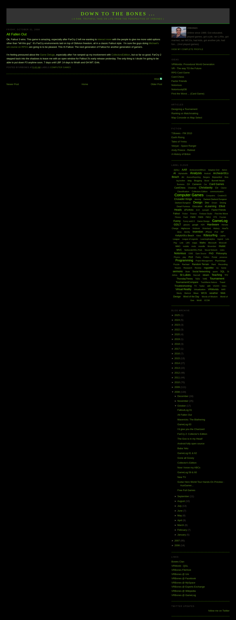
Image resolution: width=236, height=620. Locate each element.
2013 (177, 368)
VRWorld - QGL (179, 565)
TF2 (226, 275)
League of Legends (190, 239)
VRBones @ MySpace (183, 582)
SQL (222, 271)
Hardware (213, 224)
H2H (202, 225)
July (179, 506)
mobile (186, 246)
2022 (177, 329)
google (195, 225)
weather (213, 293)
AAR (184, 169)
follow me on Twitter (219, 610)
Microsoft (212, 243)
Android (207, 173)
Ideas (179, 232)
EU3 (197, 210)
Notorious (176, 85)
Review (198, 268)
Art (183, 177)
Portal (214, 257)
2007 (177, 540)
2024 (177, 320)
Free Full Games (186, 490)
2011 (177, 377)
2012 (177, 372)
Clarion (224, 188)
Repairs (178, 268)
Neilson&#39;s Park (193, 250)
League (176, 239)
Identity (187, 232)
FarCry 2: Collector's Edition (192, 434)
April (180, 520)
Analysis (196, 173)
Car (205, 184)
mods (193, 246)
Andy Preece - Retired (183, 150)
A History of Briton (181, 154)
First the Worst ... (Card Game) (187, 93)
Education (197, 206)
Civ (216, 187)
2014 (177, 363)
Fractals (223, 217)
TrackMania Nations (209, 282)
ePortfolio (189, 210)
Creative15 (222, 196)
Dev (207, 202)
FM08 (192, 217)
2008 (177, 392)
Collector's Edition (187, 462)
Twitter (202, 286)
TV (195, 286)
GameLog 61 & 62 (187, 453)
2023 (177, 324)
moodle (201, 246)
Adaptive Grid (213, 170)
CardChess (179, 187)
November (183, 401)
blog (190, 180)
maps (194, 243)
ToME (204, 279)
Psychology (220, 261)
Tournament (217, 278)
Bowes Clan (177, 561)
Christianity (206, 187)
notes (222, 250)
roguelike (209, 267)
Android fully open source (190, 443)
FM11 (208, 217)
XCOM (207, 300)
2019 (177, 339)
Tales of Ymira (179, 141)
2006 (177, 545)
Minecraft (222, 243)
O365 (190, 254)
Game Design (203, 221)
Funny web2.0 (189, 221)
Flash (185, 217)
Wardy (179, 293)
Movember (212, 246)
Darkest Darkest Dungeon (215, 199)
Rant (213, 264)
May (180, 515)
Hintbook (196, 228)
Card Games (216, 184)
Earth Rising (178, 137)
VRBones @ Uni (180, 574)
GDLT (177, 224)
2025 (177, 315)
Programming (184, 260)
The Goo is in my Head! (190, 438)
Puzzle (176, 264)
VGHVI (216, 286)
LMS (188, 243)
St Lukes (185, 274)
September (183, 496)
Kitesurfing (211, 235)
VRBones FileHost (181, 570)
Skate (187, 272)
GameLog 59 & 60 (187, 472)
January (182, 534)
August (181, 501)
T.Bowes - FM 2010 (181, 133)
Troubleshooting (183, 285)
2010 (177, 382)
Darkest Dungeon (183, 203)
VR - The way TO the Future (186, 68)
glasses (186, 225)
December (183, 396)
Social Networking (201, 271)
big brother (180, 181)
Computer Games (60, 67)
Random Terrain (200, 264)
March (181, 525)
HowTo (225, 228)
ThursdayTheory (185, 278)
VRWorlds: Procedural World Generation (192, 64)
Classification (183, 191)
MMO (177, 246)
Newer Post (12, 84)
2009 (177, 387)
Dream (214, 203)
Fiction (185, 214)
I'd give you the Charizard (190, 429)
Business (181, 184)
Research (187, 268)
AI (174, 173)
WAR (223, 290)
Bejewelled (217, 177)
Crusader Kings (183, 199)
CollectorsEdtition (121, 54)
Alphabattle (183, 173)
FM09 (200, 217)
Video (224, 286)
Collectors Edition (200, 191)
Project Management (204, 261)
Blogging (198, 180)
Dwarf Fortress (183, 206)
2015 (177, 358)
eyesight (205, 210)
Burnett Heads (218, 180)
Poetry (198, 257)
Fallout (176, 213)
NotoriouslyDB (179, 89)
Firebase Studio (205, 214)
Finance (193, 214)
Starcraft (196, 275)
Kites (199, 235)
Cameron (196, 184)
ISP (222, 232)
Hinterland (206, 228)
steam (206, 275)
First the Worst (221, 214)
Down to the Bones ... (118, 13)
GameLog (220, 221)
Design (197, 202)
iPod (216, 232)
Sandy (223, 268)
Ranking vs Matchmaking (184, 113)
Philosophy (221, 253)
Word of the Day (191, 296)
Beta (226, 177)
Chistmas (192, 188)
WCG (204, 293)
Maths (203, 242)
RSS (157, 79)
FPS (215, 217)
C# (188, 184)
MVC (179, 249)
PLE (191, 257)
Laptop (223, 236)
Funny (177, 221)
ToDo (197, 279)
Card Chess (177, 76)
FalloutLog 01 (184, 410)
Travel (222, 282)
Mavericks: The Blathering (191, 419)
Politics (206, 257)
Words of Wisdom (210, 297)
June (180, 510)
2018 (177, 344)
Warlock (187, 293)
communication (217, 191)
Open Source (200, 254)
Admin (224, 170)
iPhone (209, 232)
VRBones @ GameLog (183, 595)
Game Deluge (47, 54)
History (216, 228)
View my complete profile (187, 49)
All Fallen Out (16, 34)
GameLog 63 (184, 424)
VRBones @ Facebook (183, 578)
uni (208, 285)
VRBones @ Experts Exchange (188, 586)
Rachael (185, 264)
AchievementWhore (198, 170)
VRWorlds (213, 289)
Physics (177, 257)
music (222, 246)
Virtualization (200, 289)
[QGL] (176, 170)
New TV (181, 477)
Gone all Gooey (185, 458)
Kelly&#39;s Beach (184, 235)
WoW (199, 300)
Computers (210, 196)
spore (215, 271)
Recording (223, 264)
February (182, 530)
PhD (211, 253)
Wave (196, 293)
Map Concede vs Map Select (186, 117)
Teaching (217, 274)
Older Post (156, 84)
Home (85, 84)
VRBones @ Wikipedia (183, 591)
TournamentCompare (187, 282)
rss (217, 268)
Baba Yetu (182, 448)
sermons (178, 271)
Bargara (206, 177)
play (184, 257)
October (182, 405)
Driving (223, 203)
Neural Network (211, 250)
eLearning (210, 206)
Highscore (185, 228)
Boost (206, 181)
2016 (177, 353)
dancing (198, 199)
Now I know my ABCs (188, 467)
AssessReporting (194, 177)
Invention (197, 231)
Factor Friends (179, 81)
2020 (177, 334)
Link (181, 243)
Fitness (178, 217)
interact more (105, 39)
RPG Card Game (180, 72)
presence (223, 257)
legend (220, 239)
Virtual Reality (183, 289)
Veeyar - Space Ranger (183, 145)
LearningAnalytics (207, 239)
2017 (177, 348)
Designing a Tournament (184, 109)
